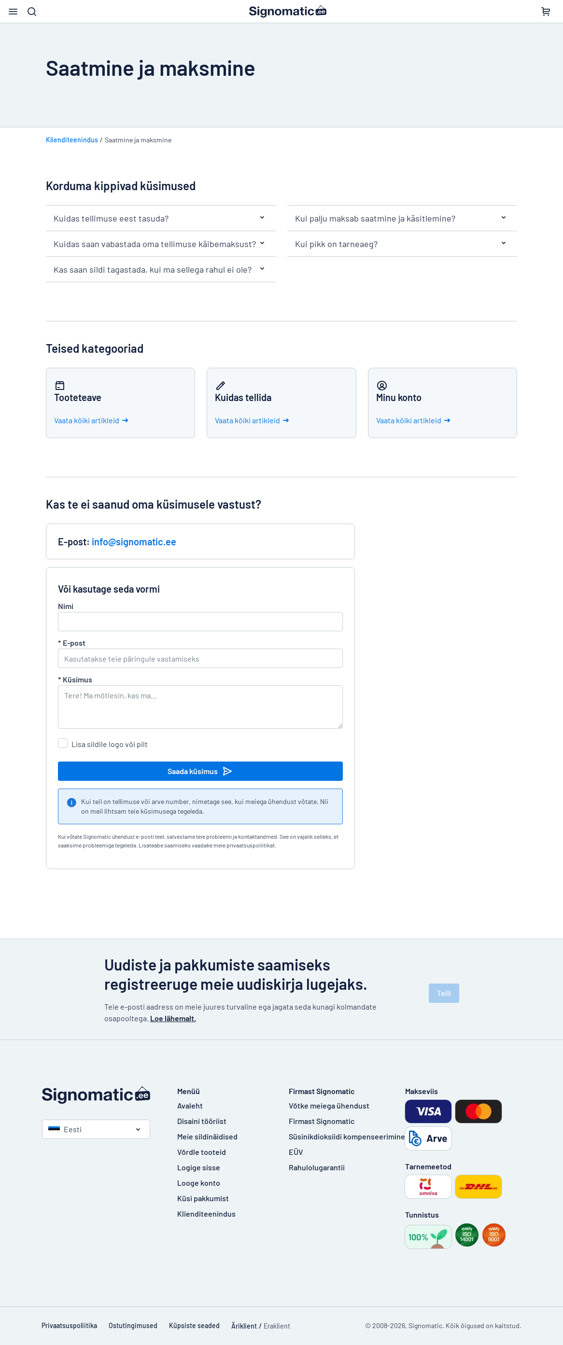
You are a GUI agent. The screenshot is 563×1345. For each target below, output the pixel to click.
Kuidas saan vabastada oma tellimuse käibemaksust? (161, 243)
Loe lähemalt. (173, 1018)
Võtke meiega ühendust (329, 1105)
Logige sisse (198, 1167)
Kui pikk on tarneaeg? (402, 243)
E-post (71, 642)
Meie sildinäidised (207, 1136)
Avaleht (190, 1105)
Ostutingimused (133, 1325)
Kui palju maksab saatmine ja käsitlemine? (402, 218)
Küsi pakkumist (203, 1198)
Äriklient (244, 1326)
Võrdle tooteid (201, 1151)
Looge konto (198, 1182)
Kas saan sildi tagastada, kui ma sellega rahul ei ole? (161, 269)
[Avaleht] (100, 1095)
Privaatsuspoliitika (69, 1325)
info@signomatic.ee (134, 541)
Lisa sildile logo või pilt (109, 744)
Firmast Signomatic (321, 1120)
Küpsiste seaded (194, 1325)
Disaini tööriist (201, 1120)
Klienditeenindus (72, 140)
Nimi (65, 605)
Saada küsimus (200, 771)
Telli (444, 993)
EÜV (296, 1151)
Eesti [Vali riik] (65, 1129)
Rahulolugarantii (317, 1167)
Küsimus (75, 679)
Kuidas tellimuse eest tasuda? (161, 218)
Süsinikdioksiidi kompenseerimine (347, 1136)
